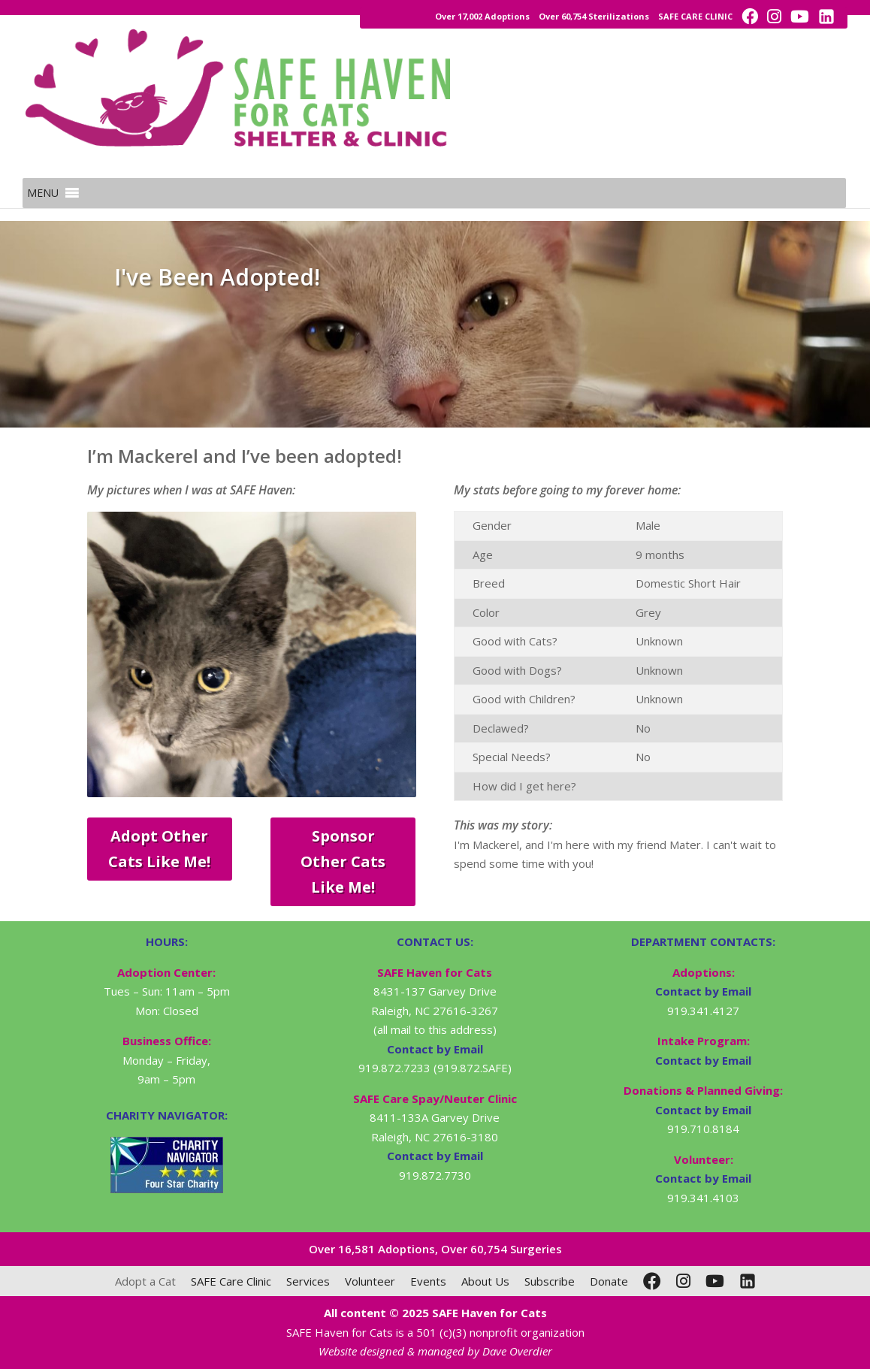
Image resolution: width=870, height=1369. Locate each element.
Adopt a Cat (145, 1281)
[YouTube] (715, 1281)
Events (428, 1281)
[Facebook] (652, 1281)
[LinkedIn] (747, 1281)
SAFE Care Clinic (231, 1281)
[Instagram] (683, 1281)
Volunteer (370, 1281)
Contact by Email (703, 991)
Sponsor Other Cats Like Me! (343, 861)
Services (308, 1281)
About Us (485, 1281)
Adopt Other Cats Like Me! (159, 849)
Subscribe (549, 1281)
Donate (609, 1281)
